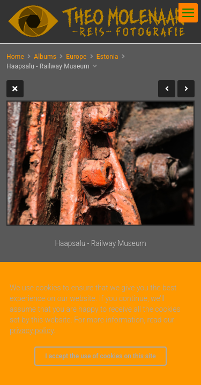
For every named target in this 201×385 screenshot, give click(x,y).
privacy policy (32, 330)
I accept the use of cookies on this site (100, 356)
